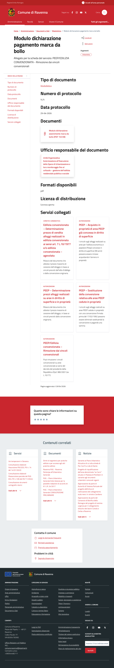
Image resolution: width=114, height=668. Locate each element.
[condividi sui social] (86, 38)
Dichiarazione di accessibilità (68, 645)
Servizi (41, 21)
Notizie (87, 589)
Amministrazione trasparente (69, 627)
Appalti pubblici (37, 600)
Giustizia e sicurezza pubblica (68, 589)
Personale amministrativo (14, 607)
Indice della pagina (17, 76)
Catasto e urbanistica (39, 607)
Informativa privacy (65, 638)
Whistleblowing (64, 630)
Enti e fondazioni (11, 600)
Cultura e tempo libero (40, 610)
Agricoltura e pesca (39, 589)
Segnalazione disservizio (40, 630)
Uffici (7, 596)
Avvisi (87, 596)
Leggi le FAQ (36, 627)
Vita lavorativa (63, 614)
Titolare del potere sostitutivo (69, 634)
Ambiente (35, 592)
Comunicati (89, 592)
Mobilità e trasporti (65, 596)
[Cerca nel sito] (104, 12)
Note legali (62, 641)
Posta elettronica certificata (42, 634)
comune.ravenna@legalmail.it (16, 648)
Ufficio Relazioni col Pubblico (15, 642)
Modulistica (46, 86)
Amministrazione (15, 21)
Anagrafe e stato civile (40, 596)
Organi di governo (11, 589)
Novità (30, 21)
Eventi (87, 614)
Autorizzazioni (37, 603)
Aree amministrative (12, 592)
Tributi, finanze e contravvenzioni (64, 605)
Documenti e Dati (11, 610)
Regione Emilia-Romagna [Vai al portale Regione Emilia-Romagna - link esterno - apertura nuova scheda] (15, 2)
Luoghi (87, 611)
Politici (7, 603)
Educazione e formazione (41, 614)
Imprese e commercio (66, 592)
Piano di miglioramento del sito (69, 648)
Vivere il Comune (56, 21)
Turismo (61, 610)
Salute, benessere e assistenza (69, 600)
